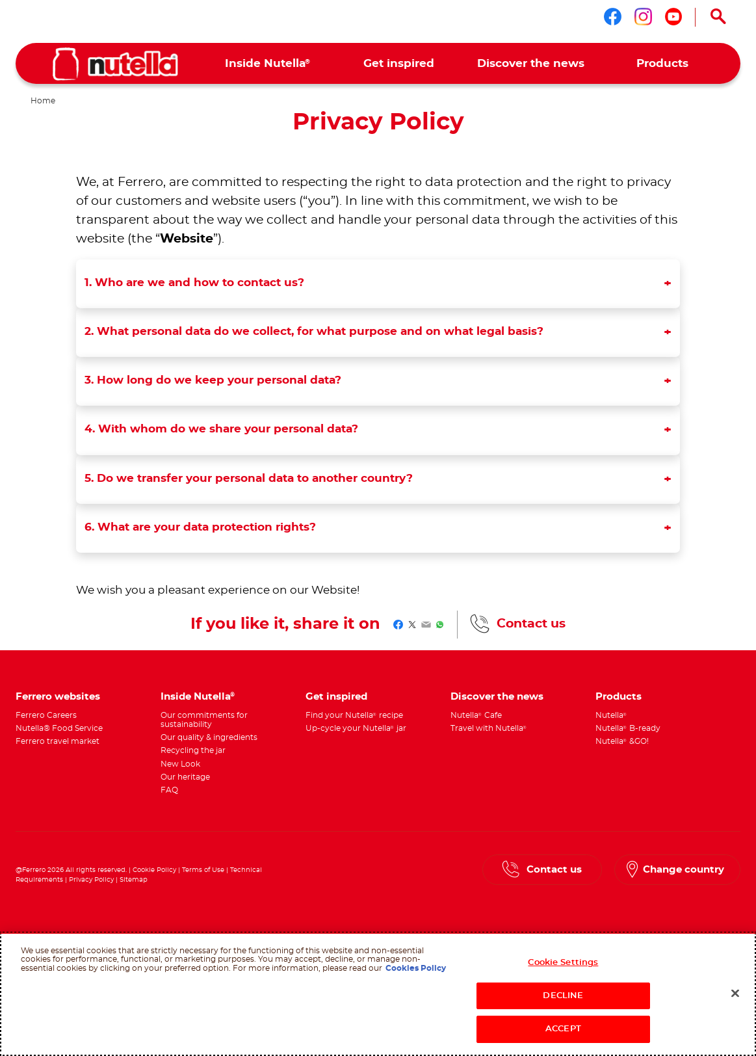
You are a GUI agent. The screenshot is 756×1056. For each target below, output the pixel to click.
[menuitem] (267, 63)
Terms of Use (203, 870)
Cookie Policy (154, 870)
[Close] (735, 993)
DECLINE (563, 996)
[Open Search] (718, 17)
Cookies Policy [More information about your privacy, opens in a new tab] (415, 968)
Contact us (531, 624)
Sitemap (134, 880)
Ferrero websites (58, 697)
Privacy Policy (91, 880)
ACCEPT (563, 1029)
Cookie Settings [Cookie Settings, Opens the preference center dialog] (563, 962)
